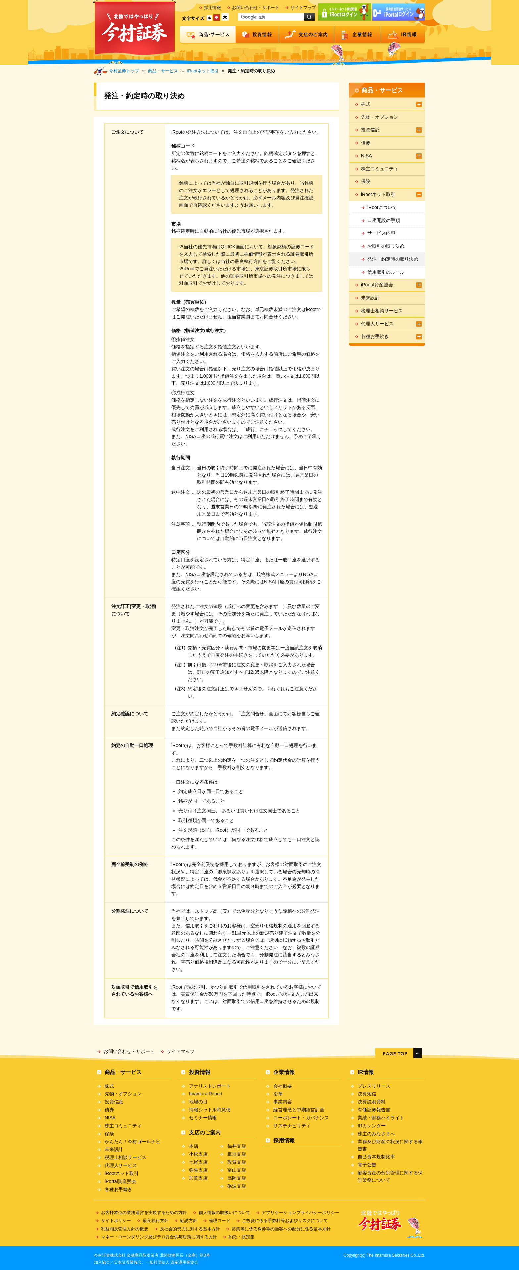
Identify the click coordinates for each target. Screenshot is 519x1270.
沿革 (278, 1093)
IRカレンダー (372, 1125)
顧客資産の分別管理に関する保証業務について (390, 1176)
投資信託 (370, 129)
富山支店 (236, 1170)
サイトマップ (303, 7)
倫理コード (219, 1220)
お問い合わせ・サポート (255, 7)
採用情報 (212, 7)
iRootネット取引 (202, 70)
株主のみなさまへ (376, 1133)
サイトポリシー (116, 1220)
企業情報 (357, 35)
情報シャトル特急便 (210, 1109)
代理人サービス (377, 323)
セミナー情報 (203, 1117)
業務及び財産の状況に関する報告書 (390, 1145)
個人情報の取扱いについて (224, 1212)
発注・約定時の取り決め (392, 259)
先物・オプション (379, 117)
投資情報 (257, 35)
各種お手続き (375, 336)
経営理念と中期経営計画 (298, 1109)
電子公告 (367, 1164)
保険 (365, 181)
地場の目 (198, 1101)
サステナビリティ (291, 1125)
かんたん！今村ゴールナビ (132, 1141)
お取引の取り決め (385, 246)
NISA (366, 155)
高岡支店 (236, 1178)
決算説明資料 (372, 1101)
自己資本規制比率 (376, 1156)
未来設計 (370, 297)
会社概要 (282, 1086)
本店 (193, 1146)
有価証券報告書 (374, 1109)
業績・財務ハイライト (381, 1117)
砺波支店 (236, 1186)
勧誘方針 (188, 1220)
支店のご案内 (306, 35)
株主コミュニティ (379, 168)
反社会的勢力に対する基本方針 (190, 1228)
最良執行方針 (155, 1220)
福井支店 (236, 1146)
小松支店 (198, 1154)
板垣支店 (236, 1154)
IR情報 (403, 35)
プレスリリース (374, 1086)
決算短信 (367, 1093)
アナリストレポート (210, 1086)
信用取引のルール (385, 272)
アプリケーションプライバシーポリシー (300, 1212)
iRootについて (382, 207)
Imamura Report (205, 1093)
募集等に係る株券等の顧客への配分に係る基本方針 (281, 1228)
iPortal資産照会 (377, 284)
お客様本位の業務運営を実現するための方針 (144, 1212)
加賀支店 (198, 1178)
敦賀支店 (236, 1162)
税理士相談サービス (382, 310)
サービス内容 (381, 233)
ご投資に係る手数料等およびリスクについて (285, 1220)
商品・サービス (208, 35)
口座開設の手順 (383, 220)
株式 (365, 104)
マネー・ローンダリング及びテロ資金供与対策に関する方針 (159, 1236)
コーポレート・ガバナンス (301, 1117)
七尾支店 (198, 1162)
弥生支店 (198, 1170)
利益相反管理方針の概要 (124, 1228)
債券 (365, 142)
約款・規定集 (242, 1236)
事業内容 (282, 1101)
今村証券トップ (124, 70)
